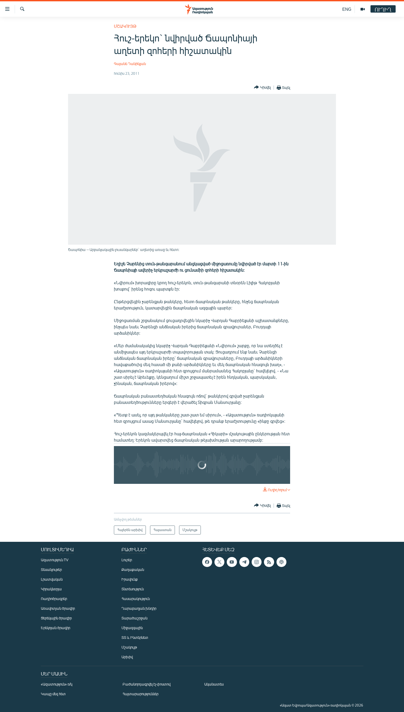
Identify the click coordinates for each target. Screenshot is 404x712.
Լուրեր (126, 560)
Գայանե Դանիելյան (130, 63)
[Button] (262, 87)
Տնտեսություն (132, 589)
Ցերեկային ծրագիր (56, 618)
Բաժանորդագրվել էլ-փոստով (147, 684)
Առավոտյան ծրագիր (58, 608)
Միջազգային (132, 627)
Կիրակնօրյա (51, 589)
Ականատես (214, 684)
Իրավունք (129, 579)
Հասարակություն (135, 598)
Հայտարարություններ (140, 694)
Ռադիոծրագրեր (54, 598)
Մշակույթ (125, 26)
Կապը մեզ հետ (53, 694)
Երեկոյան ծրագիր (55, 627)
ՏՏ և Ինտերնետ (134, 637)
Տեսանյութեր (51, 569)
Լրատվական (52, 579)
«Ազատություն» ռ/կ (57, 684)
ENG (346, 9)
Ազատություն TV (55, 560)
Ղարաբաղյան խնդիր (138, 608)
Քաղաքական (132, 569)
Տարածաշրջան (134, 618)
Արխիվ (127, 657)
